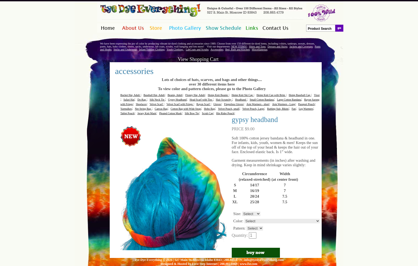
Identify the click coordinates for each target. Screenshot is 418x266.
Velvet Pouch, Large (253, 108)
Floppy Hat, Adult (195, 95)
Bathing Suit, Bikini (277, 108)
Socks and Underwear (125, 49)
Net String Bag (143, 108)
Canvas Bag (161, 108)
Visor (317, 95)
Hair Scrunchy (224, 99)
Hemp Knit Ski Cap (242, 95)
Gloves (217, 104)
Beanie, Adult (175, 95)
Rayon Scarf (203, 104)
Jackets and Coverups (301, 46)
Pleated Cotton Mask (170, 113)
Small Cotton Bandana (262, 99)
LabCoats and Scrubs (197, 49)
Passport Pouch (306, 104)
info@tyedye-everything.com (263, 260)
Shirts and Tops (257, 46)
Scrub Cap (207, 113)
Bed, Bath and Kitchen (237, 49)
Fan (294, 108)
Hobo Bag (209, 108)
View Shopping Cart (198, 59)
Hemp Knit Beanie (218, 95)
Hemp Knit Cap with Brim (271, 95)
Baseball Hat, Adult (154, 95)
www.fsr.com (248, 264)
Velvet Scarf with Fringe (179, 104)
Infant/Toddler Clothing (152, 49)
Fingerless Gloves (233, 104)
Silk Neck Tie (157, 99)
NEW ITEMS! (239, 46)
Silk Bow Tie (192, 113)
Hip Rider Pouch (225, 113)
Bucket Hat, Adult (130, 95)
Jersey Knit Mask (147, 113)
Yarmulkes (126, 108)
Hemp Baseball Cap (300, 95)
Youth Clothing (175, 49)
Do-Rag (141, 99)
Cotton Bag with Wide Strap (185, 108)
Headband (241, 99)
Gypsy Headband (177, 99)
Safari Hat (128, 99)
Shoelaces (141, 104)
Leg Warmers (306, 108)
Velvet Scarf (157, 104)
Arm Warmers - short (257, 104)
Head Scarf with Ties (201, 99)
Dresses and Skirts (277, 46)
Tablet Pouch (127, 113)
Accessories (216, 49)
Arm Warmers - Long (283, 104)
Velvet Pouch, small (228, 108)
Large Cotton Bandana (289, 99)
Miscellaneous (259, 49)
